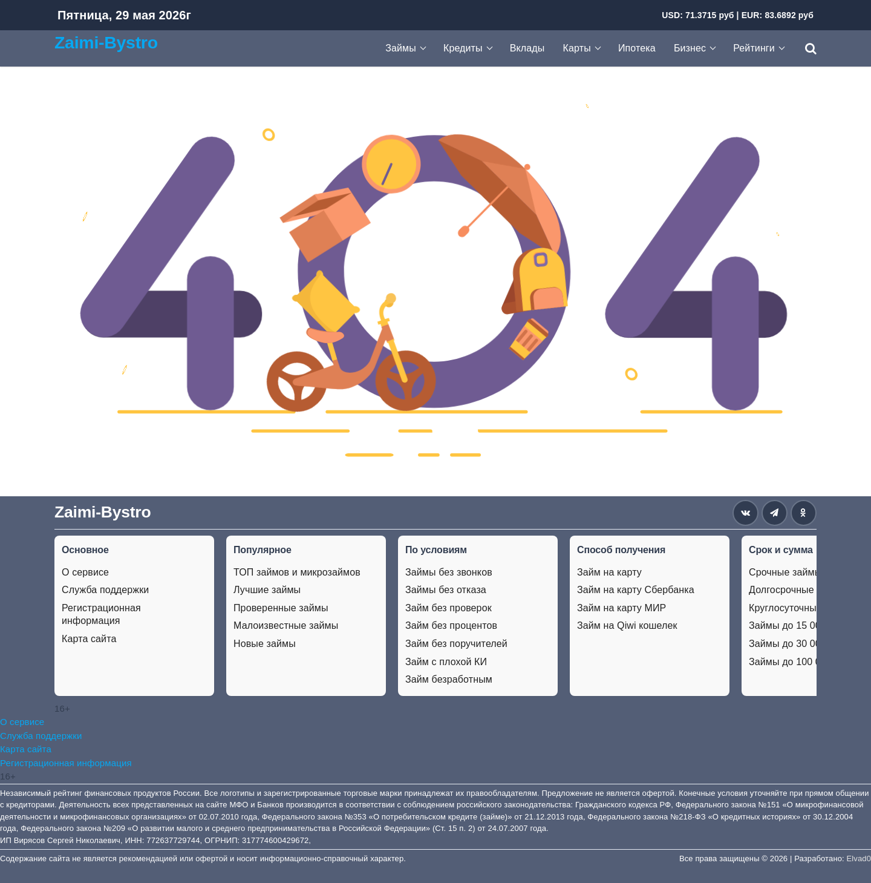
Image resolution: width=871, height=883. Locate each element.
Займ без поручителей (456, 643)
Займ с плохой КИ (446, 662)
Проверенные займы (280, 608)
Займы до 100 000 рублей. (809, 662)
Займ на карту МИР (621, 608)
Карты (577, 48)
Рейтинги (754, 48)
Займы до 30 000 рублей (805, 643)
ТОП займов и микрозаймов (296, 572)
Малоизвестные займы (285, 625)
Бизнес (690, 48)
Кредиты (463, 48)
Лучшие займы (267, 590)
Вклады (527, 48)
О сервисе (85, 572)
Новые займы (264, 643)
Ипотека (637, 48)
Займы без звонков (448, 572)
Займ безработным (448, 679)
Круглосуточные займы (801, 608)
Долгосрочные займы (797, 590)
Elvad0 (859, 858)
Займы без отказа (445, 590)
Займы (400, 48)
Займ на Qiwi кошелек (627, 625)
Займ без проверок (448, 608)
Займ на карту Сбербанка (635, 590)
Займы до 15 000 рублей (805, 625)
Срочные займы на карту (806, 572)
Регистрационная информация (101, 614)
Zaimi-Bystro (106, 42)
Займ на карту (609, 572)
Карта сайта (89, 639)
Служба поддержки (105, 590)
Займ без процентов (451, 625)
